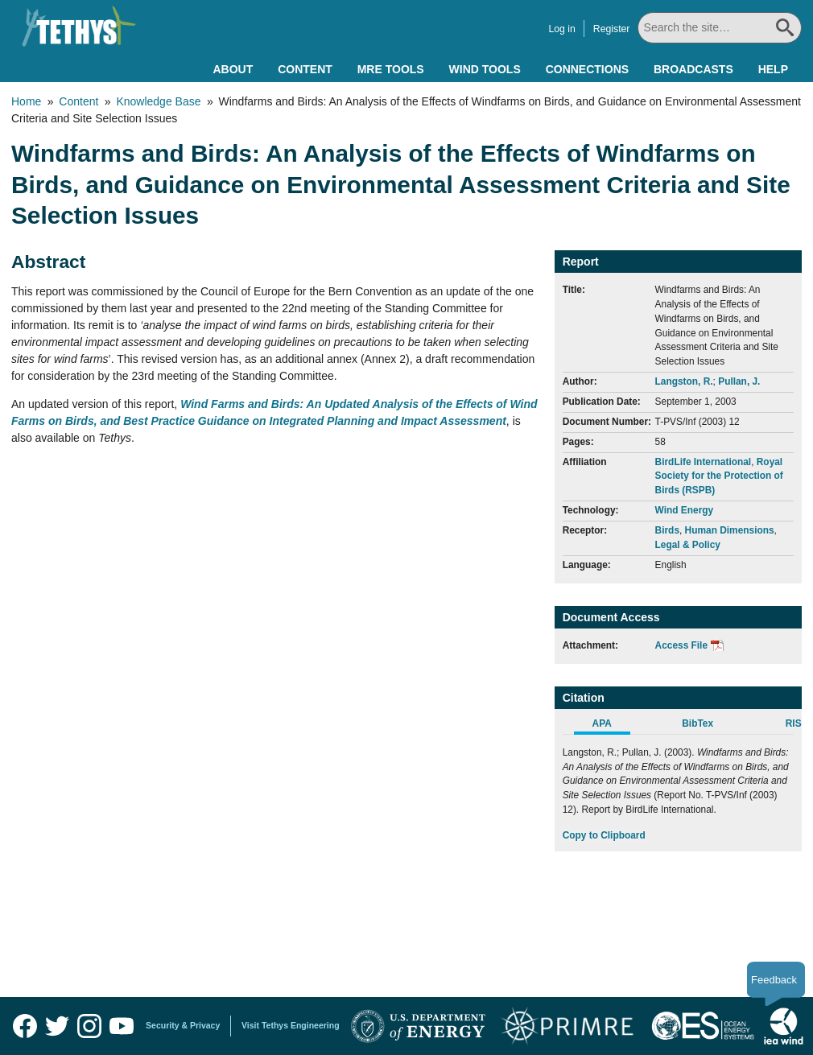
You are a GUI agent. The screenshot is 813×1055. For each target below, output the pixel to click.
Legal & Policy (687, 544)
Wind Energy (684, 510)
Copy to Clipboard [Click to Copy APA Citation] (604, 835)
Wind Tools (485, 69)
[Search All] (721, 27)
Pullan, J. (739, 381)
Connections (587, 69)
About (233, 69)
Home (26, 101)
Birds (667, 530)
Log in (563, 29)
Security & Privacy (183, 1025)
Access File (681, 645)
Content (305, 69)
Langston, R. (684, 381)
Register (613, 29)
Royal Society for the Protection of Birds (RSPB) (719, 476)
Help (773, 69)
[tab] (610, 726)
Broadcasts (693, 69)
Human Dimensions (729, 530)
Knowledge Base (158, 101)
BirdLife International (703, 462)
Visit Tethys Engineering (290, 1025)
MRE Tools (390, 69)
